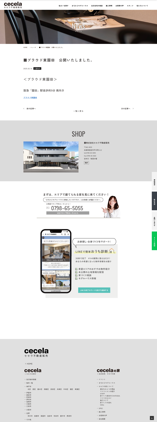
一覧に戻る (78, 111)
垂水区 (39, 389)
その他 (28, 419)
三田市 (28, 406)
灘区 (71, 389)
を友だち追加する (94, 290)
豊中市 (62, 416)
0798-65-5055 (67, 208)
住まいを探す (64, 5)
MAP (86, 163)
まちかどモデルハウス (80, 5)
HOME (30, 363)
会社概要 (102, 419)
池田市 (49, 416)
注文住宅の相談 (97, 5)
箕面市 (43, 416)
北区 (29, 389)
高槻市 (36, 416)
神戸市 (28, 386)
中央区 (65, 389)
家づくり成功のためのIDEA (110, 396)
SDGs (102, 405)
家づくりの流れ (106, 402)
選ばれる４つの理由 (107, 389)
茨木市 (30, 416)
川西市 (28, 404)
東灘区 (77, 389)
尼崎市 (28, 397)
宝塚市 (28, 401)
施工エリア (104, 400)
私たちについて (142, 5)
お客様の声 (120, 5)
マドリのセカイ (106, 398)
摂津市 (69, 416)
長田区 (52, 389)
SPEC (101, 408)
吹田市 (56, 416)
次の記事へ (125, 108)
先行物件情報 (31, 379)
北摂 (28, 413)
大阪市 (28, 409)
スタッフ (130, 5)
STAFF (102, 393)
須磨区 (46, 389)
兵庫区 (59, 389)
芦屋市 (28, 392)
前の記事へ (31, 108)
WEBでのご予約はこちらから (67, 213)
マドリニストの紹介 (107, 391)
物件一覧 (29, 383)
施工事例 (109, 5)
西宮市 (28, 395)
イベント (102, 379)
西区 (34, 389)
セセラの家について (106, 386)
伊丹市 (28, 399)
